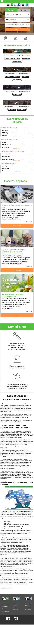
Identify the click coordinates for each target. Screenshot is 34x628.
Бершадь (5, 133)
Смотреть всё (16, 137)
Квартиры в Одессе (9, 55)
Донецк (4, 166)
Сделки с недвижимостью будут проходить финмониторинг (14, 251)
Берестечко (6, 147)
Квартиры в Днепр (9, 106)
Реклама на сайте (5, 604)
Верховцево (6, 156)
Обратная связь (5, 606)
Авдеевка (5, 168)
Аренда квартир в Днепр (22, 106)
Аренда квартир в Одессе (23, 55)
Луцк (4, 142)
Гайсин (4, 135)
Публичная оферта (5, 611)
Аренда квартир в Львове (23, 91)
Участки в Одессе (17, 61)
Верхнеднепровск (8, 159)
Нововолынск (6, 145)
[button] (17, 19)
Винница (5, 130)
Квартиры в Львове (9, 91)
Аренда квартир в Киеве (22, 73)
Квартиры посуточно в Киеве (12, 76)
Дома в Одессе (26, 58)
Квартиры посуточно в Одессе (12, 58)
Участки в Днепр (21, 109)
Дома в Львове (17, 94)
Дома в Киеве (25, 76)
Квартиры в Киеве (10, 73)
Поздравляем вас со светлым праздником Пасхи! (12, 295)
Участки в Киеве (17, 79)
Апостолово (6, 154)
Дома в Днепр (12, 109)
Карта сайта (4, 608)
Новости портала (15, 181)
